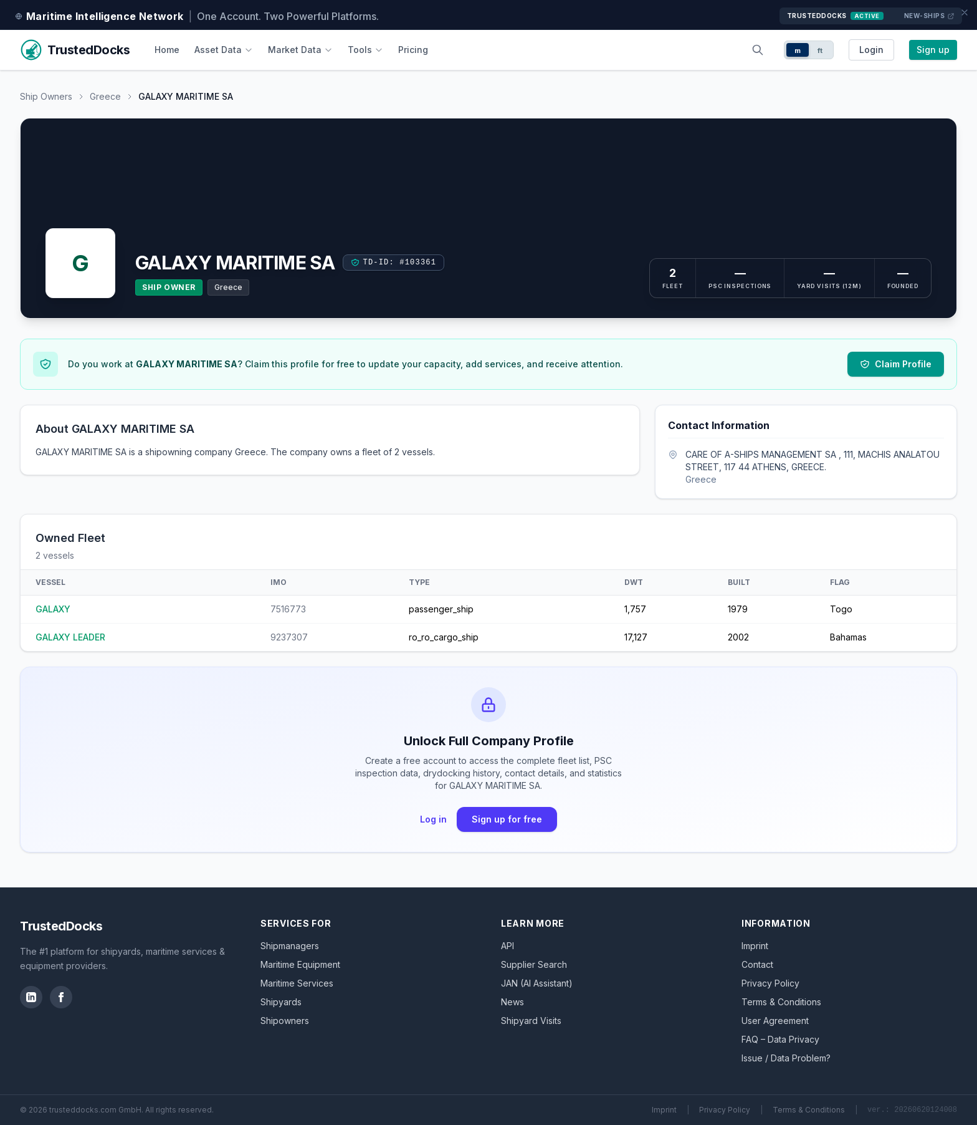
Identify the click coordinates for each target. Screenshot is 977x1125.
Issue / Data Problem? (786, 1058)
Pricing (413, 49)
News (512, 1002)
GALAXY (53, 609)
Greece (105, 96)
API (507, 945)
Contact (757, 964)
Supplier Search (534, 964)
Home (167, 49)
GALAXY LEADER (70, 637)
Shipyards (281, 1002)
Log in (433, 819)
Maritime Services (296, 983)
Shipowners (284, 1020)
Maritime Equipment (300, 964)
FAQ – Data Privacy (780, 1039)
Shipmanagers (289, 945)
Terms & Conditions (781, 1002)
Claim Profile (896, 364)
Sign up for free (507, 819)
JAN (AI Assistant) (537, 983)
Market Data (300, 49)
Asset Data (223, 49)
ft (820, 50)
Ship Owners (46, 96)
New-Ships (929, 16)
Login (871, 49)
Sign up (933, 49)
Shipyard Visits (531, 1020)
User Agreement (775, 1020)
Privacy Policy (770, 983)
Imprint (754, 945)
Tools (365, 49)
